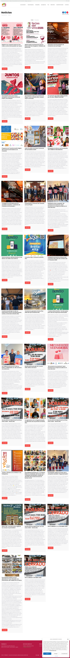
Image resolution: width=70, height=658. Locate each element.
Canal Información (59, 4)
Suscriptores (43, 4)
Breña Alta (53, 4)
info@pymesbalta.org (27, 647)
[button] (67, 639)
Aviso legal (37, 655)
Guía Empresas (31, 4)
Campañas (37, 4)
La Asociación (23, 4)
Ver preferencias (64, 653)
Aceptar (47, 653)
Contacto (67, 4)
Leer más (4, 68)
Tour (48, 4)
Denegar (55, 653)
